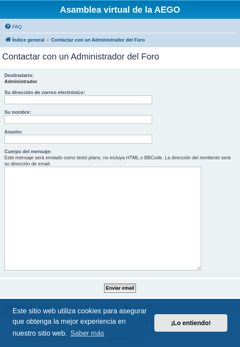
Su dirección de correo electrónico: (44, 92)
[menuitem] (13, 26)
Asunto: (13, 131)
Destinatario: (19, 75)
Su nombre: (17, 112)
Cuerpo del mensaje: (28, 151)
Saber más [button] (87, 333)
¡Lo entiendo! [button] (191, 322)
